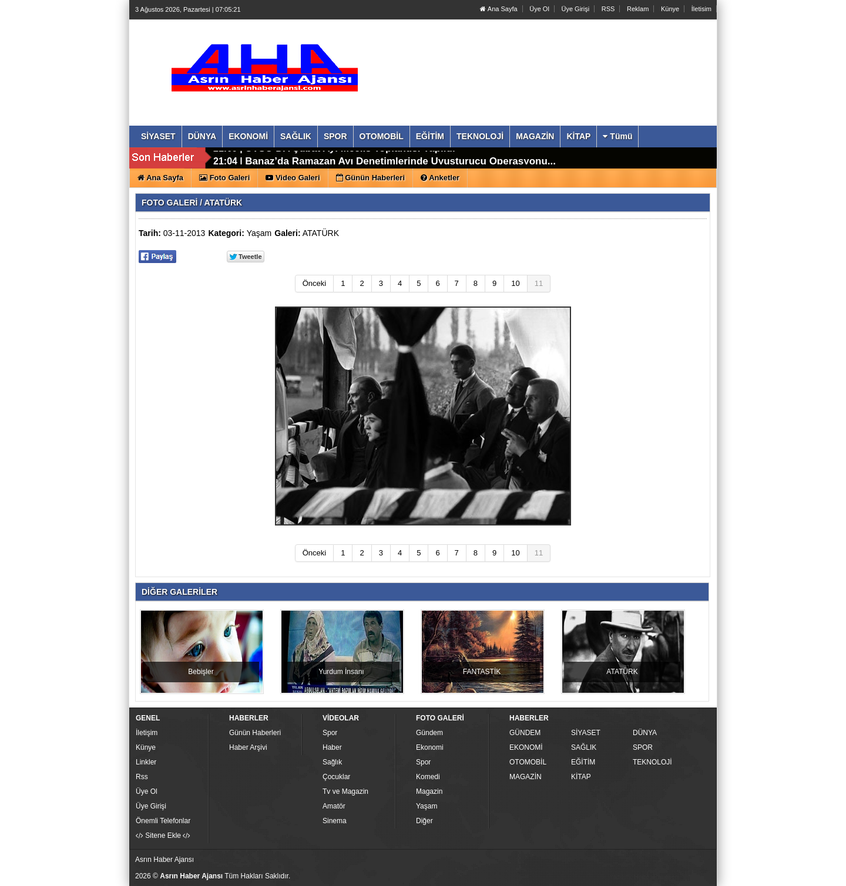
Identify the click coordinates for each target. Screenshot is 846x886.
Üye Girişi (575, 8)
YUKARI (785, 869)
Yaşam (259, 233)
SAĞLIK (583, 747)
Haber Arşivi (248, 747)
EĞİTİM (583, 762)
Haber (332, 747)
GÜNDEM (524, 733)
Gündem (429, 733)
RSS (608, 8)
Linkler (146, 762)
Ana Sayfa (498, 8)
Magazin (429, 791)
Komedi (428, 777)
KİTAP (581, 777)
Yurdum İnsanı (341, 672)
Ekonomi (430, 747)
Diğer (424, 821)
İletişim (146, 733)
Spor (330, 733)
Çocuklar (336, 777)
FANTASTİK (482, 672)
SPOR (643, 747)
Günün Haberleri (255, 733)
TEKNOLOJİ (652, 762)
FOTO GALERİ (169, 202)
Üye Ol (539, 8)
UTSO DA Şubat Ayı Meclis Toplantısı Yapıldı (350, 158)
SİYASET (585, 733)
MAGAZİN (525, 777)
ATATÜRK (321, 233)
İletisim (701, 8)
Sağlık (332, 762)
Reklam (638, 8)
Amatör (334, 806)
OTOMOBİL (527, 762)
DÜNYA (645, 733)
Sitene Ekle (163, 835)
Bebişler (200, 672)
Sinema (335, 821)
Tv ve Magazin (345, 791)
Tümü (617, 136)
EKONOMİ (526, 747)
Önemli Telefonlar (163, 821)
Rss (142, 777)
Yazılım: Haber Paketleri (644, 876)
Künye (670, 8)
